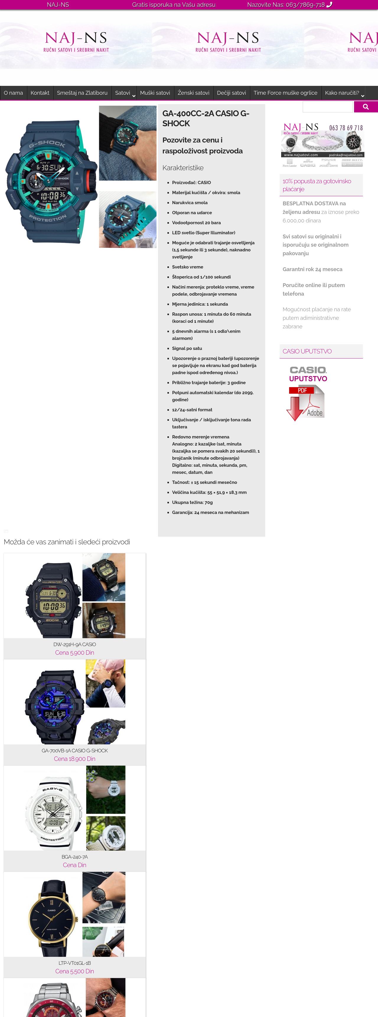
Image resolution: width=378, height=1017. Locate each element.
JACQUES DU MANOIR (130, 913)
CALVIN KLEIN (120, 866)
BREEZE (112, 834)
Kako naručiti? (342, 93)
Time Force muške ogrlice (285, 93)
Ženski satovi (193, 93)
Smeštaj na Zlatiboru (82, 93)
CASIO (110, 818)
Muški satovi (155, 93)
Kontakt (40, 93)
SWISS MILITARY (123, 945)
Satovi (122, 93)
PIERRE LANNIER (123, 929)
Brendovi (19, 834)
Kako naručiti (23, 850)
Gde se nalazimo (28, 866)
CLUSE (110, 882)
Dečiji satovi (231, 93)
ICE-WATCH (116, 850)
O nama (13, 93)
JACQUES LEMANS (125, 898)
